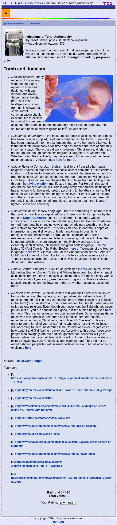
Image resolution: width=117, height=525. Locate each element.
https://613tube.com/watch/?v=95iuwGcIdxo (42, 417)
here (59, 159)
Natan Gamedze (34, 217)
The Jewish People (28, 361)
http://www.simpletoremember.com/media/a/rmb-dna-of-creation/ (55, 425)
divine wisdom (37, 183)
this (84, 269)
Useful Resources (28, 3)
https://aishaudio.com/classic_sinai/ (37, 433)
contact (58, 521)
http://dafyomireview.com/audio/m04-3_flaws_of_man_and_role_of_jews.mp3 (63, 390)
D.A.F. (6, 3)
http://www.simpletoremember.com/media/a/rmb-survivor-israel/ (55, 453)
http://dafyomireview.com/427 (33, 398)
